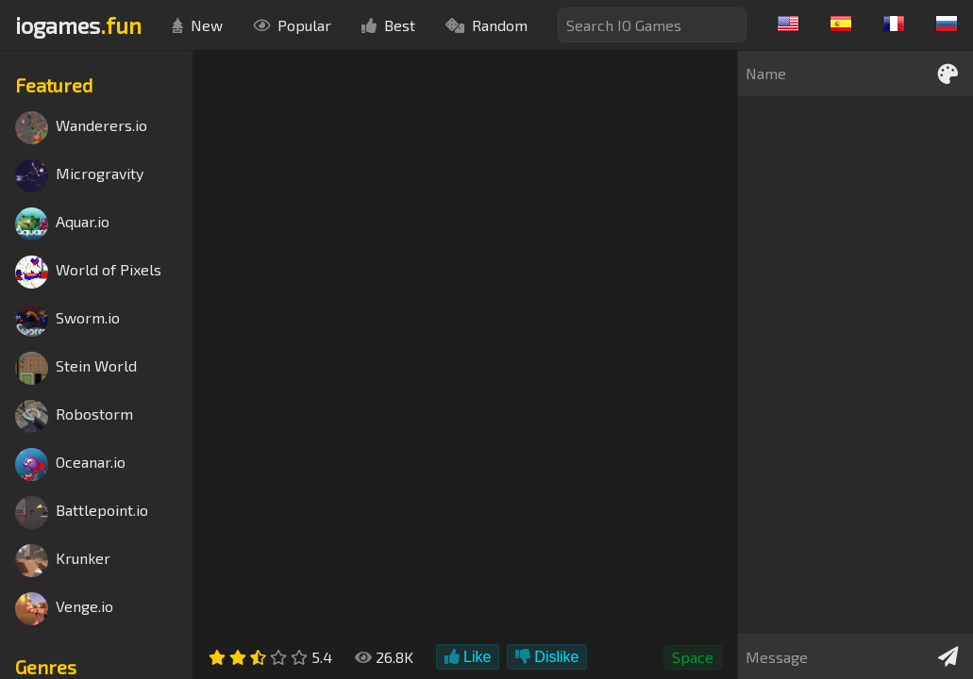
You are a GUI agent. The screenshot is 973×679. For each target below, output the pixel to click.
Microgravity (79, 175)
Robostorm (74, 416)
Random (486, 25)
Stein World (76, 368)
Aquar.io (62, 223)
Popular (292, 25)
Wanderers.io (81, 127)
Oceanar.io (70, 464)
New (197, 25)
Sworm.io (67, 320)
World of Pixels (88, 272)
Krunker (62, 560)
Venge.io (64, 608)
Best (388, 25)
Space (692, 657)
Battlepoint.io (81, 512)
